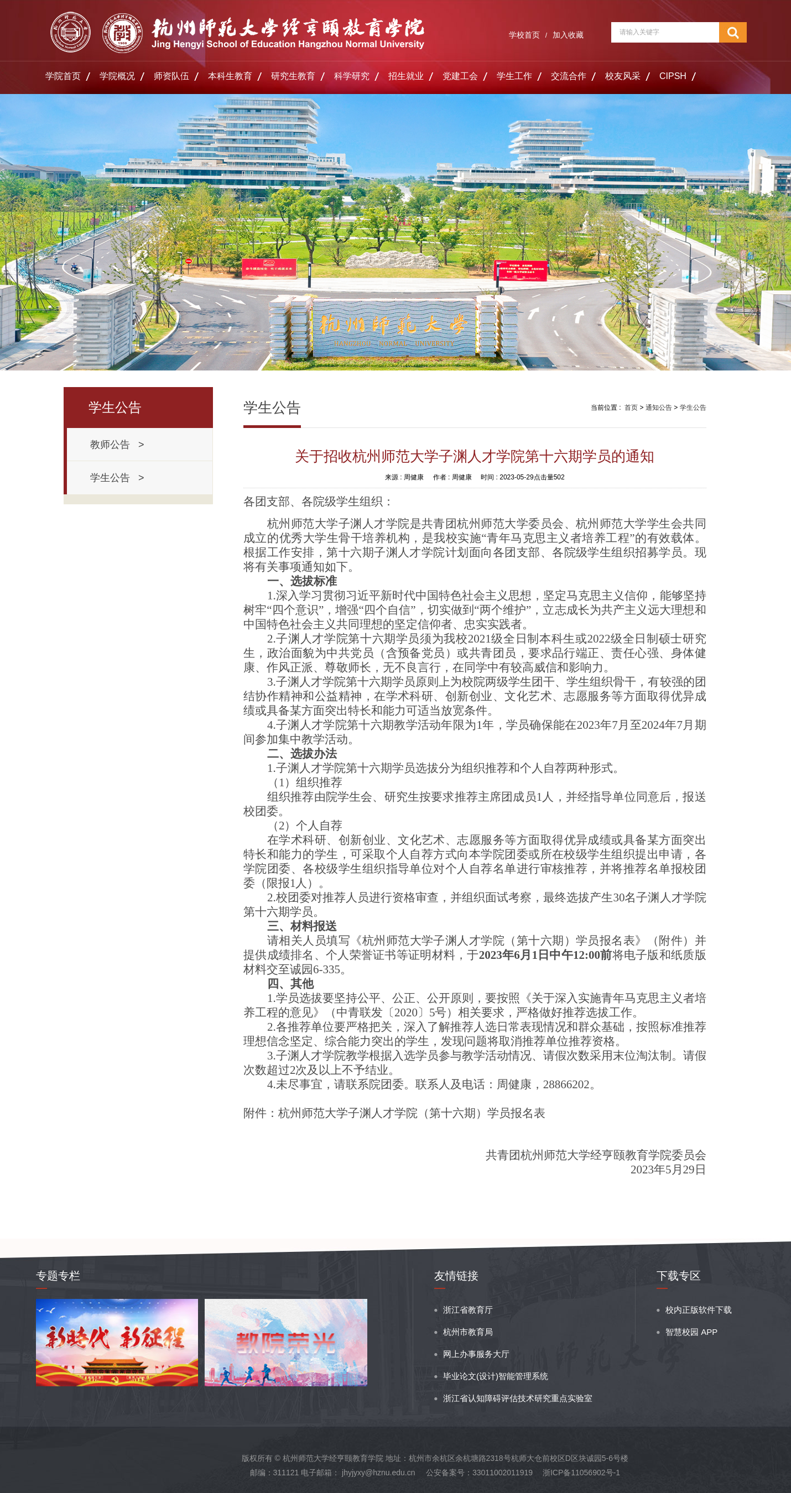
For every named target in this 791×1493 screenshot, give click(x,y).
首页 (631, 407)
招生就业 (406, 76)
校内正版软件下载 (698, 1309)
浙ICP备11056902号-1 (581, 1472)
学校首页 (524, 34)
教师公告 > (117, 444)
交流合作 (568, 76)
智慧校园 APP (691, 1332)
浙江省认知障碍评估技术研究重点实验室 (517, 1398)
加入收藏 (568, 34)
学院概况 (117, 76)
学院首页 (63, 76)
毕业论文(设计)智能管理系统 (495, 1376)
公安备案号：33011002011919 (479, 1472)
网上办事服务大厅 (476, 1354)
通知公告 (659, 407)
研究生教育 (293, 76)
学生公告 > (117, 477)
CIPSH (672, 76)
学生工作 (514, 76)
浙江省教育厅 (468, 1309)
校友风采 (623, 76)
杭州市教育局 (468, 1332)
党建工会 (460, 76)
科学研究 (352, 76)
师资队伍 (171, 76)
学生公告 (693, 407)
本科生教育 (230, 76)
